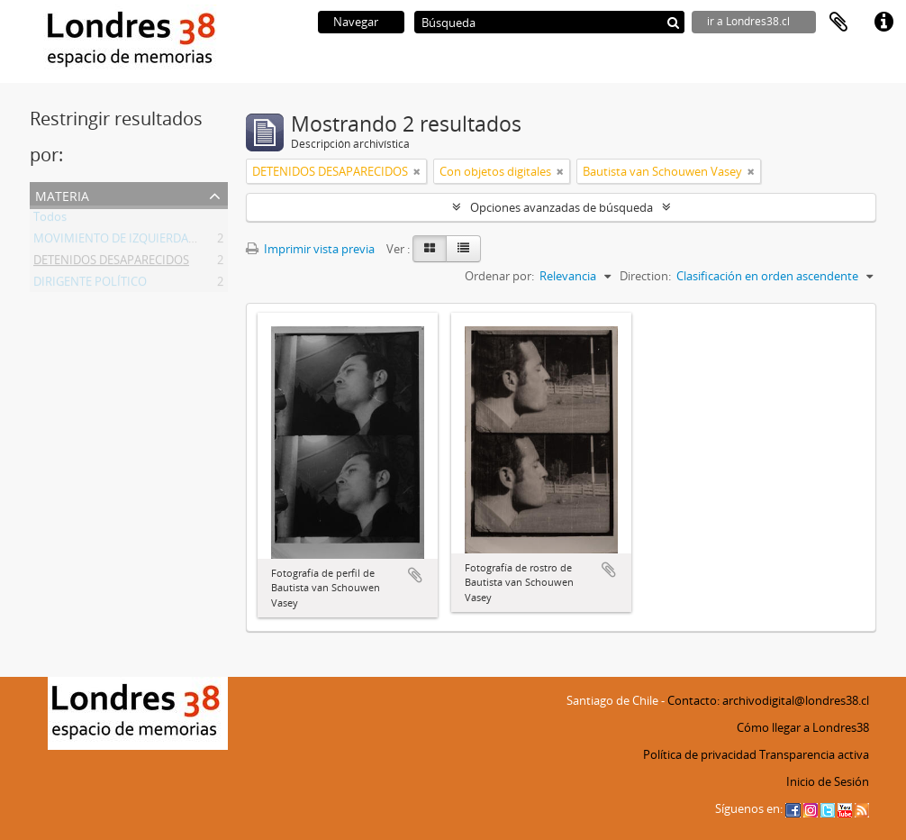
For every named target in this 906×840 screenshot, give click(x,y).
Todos (50, 220)
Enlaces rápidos (883, 22)
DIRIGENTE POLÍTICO (90, 285)
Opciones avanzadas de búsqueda (561, 207)
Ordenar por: (499, 276)
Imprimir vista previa (310, 249)
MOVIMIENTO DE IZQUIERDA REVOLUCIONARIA (161, 241)
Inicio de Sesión (827, 781)
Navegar (355, 22)
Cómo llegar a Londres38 (803, 727)
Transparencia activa (814, 754)
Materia (62, 194)
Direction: (645, 276)
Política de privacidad (700, 754)
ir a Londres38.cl (748, 21)
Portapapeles (838, 22)
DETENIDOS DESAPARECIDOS (111, 263)
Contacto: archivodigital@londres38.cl (768, 700)
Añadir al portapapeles (415, 575)
